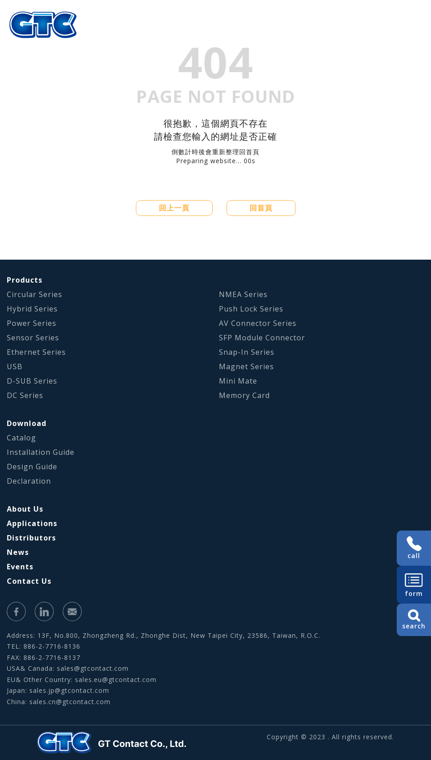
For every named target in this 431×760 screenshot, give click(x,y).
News (18, 552)
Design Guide (32, 467)
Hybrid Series (32, 309)
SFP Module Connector (262, 338)
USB (15, 366)
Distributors (31, 538)
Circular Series (34, 294)
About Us (25, 509)
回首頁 (261, 208)
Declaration (29, 481)
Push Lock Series (251, 309)
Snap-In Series (246, 352)
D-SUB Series (32, 381)
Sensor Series (33, 338)
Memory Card (244, 395)
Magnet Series (246, 366)
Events (20, 567)
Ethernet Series (36, 352)
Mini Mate (238, 381)
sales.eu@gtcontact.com (116, 679)
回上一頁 (174, 208)
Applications (32, 523)
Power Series (31, 323)
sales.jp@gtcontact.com (69, 690)
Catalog (21, 438)
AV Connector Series (258, 323)
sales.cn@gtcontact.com (70, 701)
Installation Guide (40, 452)
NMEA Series (243, 294)
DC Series (25, 395)
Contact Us (29, 581)
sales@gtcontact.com (93, 668)
